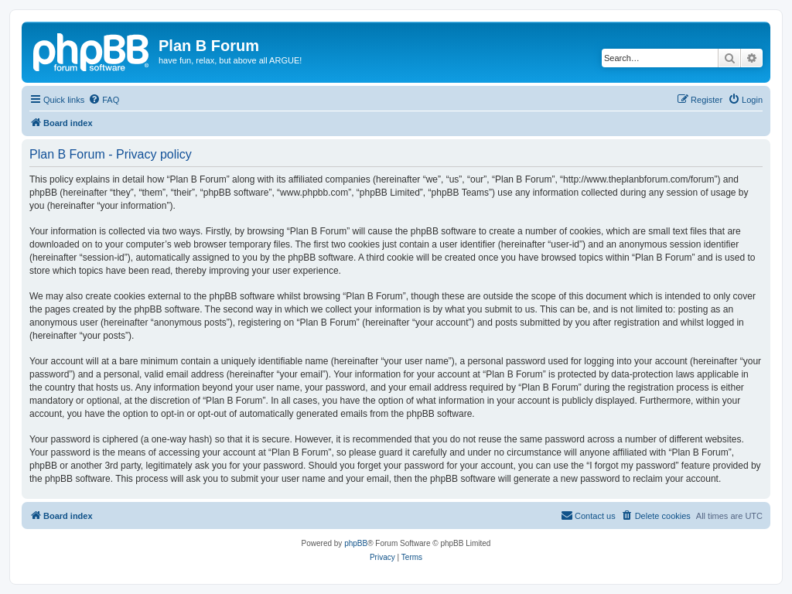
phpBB (355, 543)
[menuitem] (103, 99)
